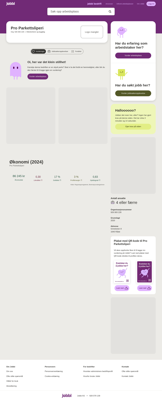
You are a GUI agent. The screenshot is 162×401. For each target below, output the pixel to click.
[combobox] (81, 11)
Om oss (9, 371)
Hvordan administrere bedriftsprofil (98, 371)
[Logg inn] (151, 4)
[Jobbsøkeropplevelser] (58, 51)
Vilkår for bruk (12, 381)
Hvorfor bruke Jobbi (91, 376)
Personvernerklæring (54, 371)
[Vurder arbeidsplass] (37, 76)
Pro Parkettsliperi (16, 166)
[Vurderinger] (38, 51)
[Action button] (110, 11)
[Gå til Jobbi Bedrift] (94, 3)
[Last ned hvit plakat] (122, 288)
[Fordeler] (76, 51)
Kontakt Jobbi (127, 376)
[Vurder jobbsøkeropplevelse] (133, 93)
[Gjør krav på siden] (133, 127)
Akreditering (11, 386)
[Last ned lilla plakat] (144, 288)
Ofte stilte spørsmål (14, 376)
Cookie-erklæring (52, 376)
